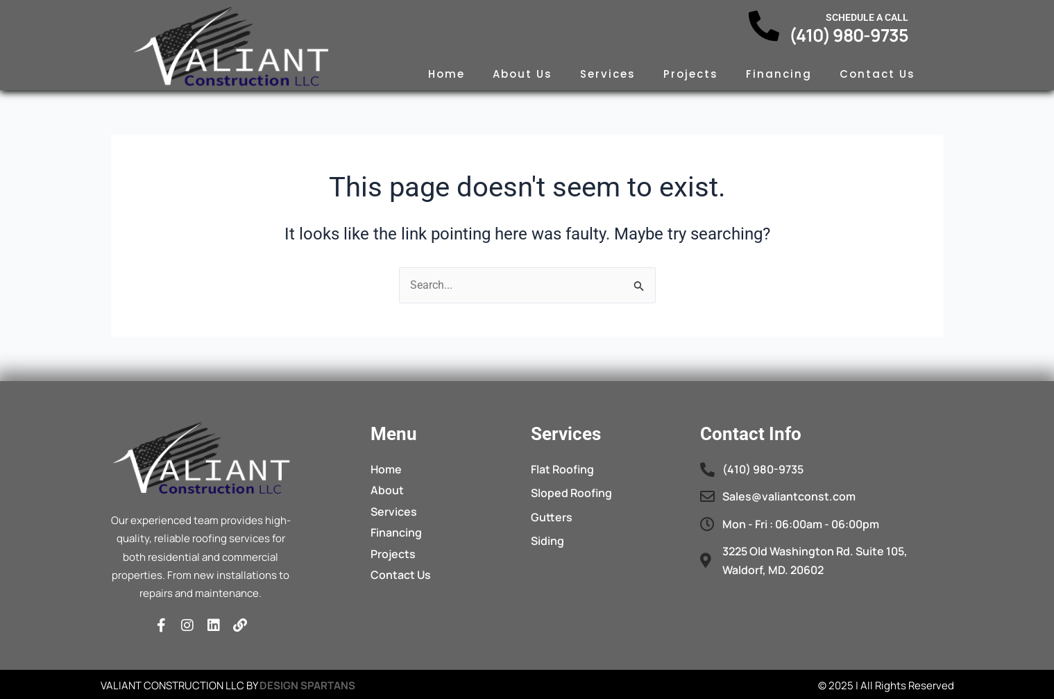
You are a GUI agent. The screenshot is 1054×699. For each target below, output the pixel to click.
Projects (690, 74)
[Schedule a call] (764, 26)
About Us (522, 74)
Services (608, 74)
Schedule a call (867, 17)
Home (446, 74)
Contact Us (877, 74)
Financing (779, 74)
